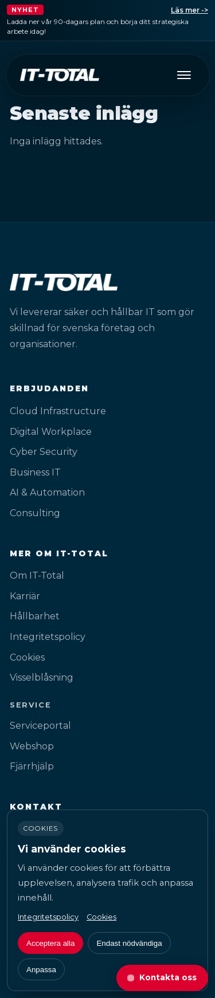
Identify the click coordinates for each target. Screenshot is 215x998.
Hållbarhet (35, 616)
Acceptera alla (50, 943)
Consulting (35, 513)
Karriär (25, 596)
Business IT (35, 472)
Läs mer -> (189, 10)
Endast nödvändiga (129, 943)
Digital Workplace (51, 431)
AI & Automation (47, 492)
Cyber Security (43, 451)
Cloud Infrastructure (58, 411)
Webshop (32, 746)
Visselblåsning (41, 677)
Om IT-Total (37, 575)
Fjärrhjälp (32, 766)
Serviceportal (40, 725)
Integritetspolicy (47, 636)
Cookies (27, 657)
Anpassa (41, 969)
